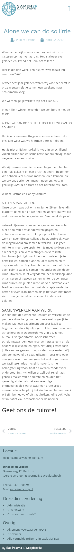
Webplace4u (33, 548)
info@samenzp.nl (21, 489)
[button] (69, 9)
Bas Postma (14, 548)
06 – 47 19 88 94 (18, 485)
